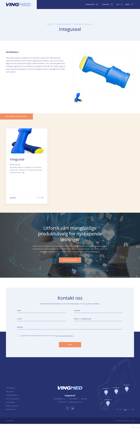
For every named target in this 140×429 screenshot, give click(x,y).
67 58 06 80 (61, 406)
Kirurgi (48, 24)
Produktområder (13, 400)
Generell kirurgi (62, 24)
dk (120, 414)
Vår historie (11, 396)
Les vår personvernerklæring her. (66, 340)
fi (129, 414)
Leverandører (12, 407)
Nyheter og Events (13, 411)
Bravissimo (130, 425)
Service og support (14, 404)
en (133, 414)
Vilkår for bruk (12, 414)
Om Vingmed (11, 393)
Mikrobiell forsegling (85, 24)
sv (116, 414)
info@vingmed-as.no (76, 406)
